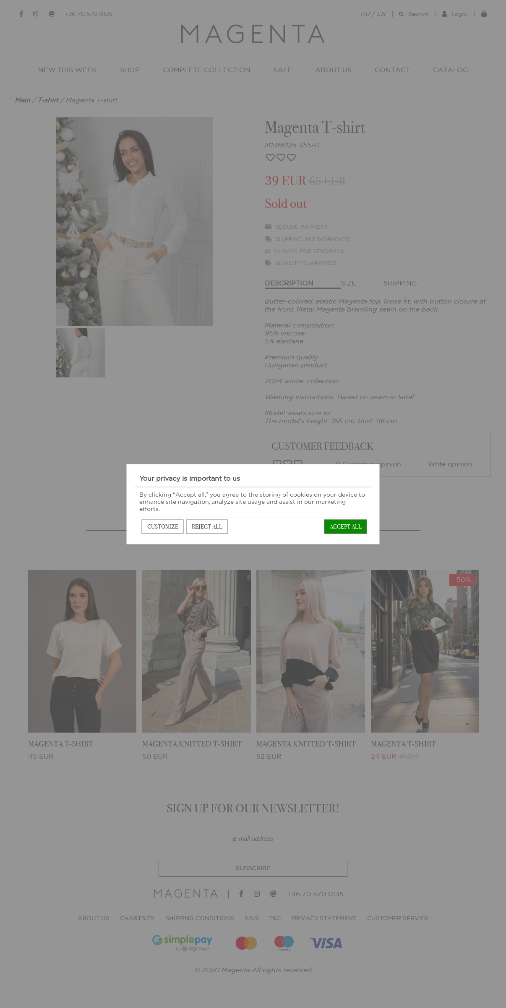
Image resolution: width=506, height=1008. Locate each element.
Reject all (207, 526)
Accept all (346, 526)
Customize (162, 526)
